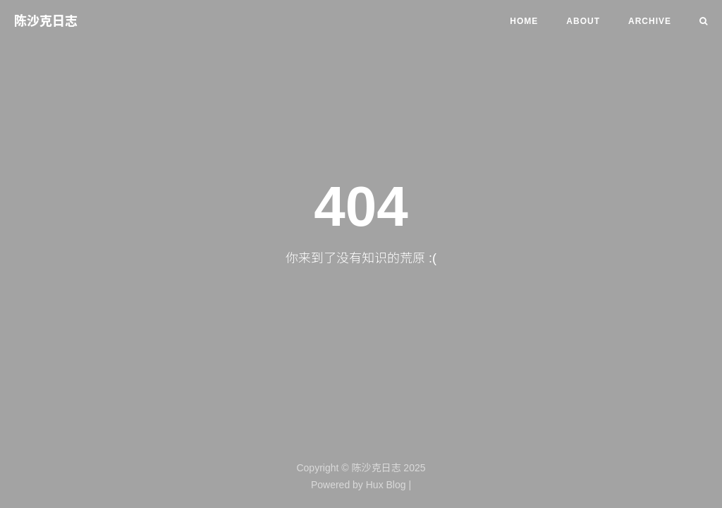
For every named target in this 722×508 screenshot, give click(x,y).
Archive (649, 21)
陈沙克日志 (46, 21)
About (583, 21)
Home (524, 21)
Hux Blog (386, 484)
